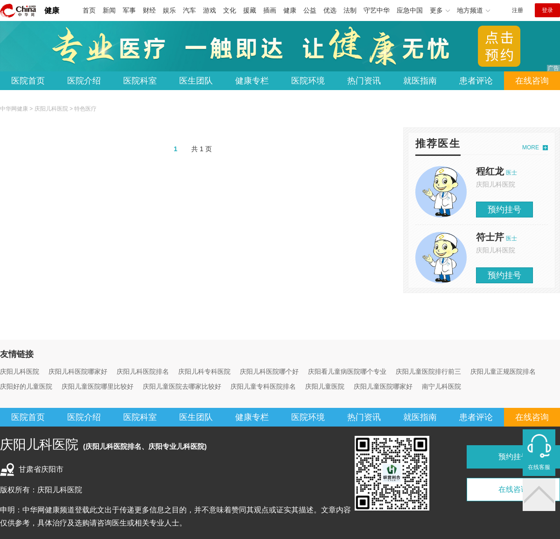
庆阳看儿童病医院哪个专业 (347, 371)
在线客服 (539, 467)
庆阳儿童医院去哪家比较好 (182, 386)
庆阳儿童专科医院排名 (263, 386)
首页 (89, 10)
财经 (149, 10)
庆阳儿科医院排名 (143, 371)
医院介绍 (84, 80)
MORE (530, 147)
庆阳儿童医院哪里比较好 (97, 386)
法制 (350, 10)
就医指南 (420, 80)
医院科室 (140, 80)
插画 (269, 10)
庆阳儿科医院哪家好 (78, 371)
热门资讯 (364, 80)
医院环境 (308, 80)
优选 (329, 10)
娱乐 (169, 10)
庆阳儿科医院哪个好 (269, 371)
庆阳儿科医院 (51, 108)
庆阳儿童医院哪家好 (383, 386)
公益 (309, 10)
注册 (517, 10)
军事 (129, 10)
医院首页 (28, 80)
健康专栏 (252, 80)
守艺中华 (377, 10)
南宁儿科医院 (441, 386)
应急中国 (410, 10)
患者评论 (476, 80)
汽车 (189, 10)
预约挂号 (504, 209)
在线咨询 (532, 80)
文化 (229, 10)
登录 (547, 10)
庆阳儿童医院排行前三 (428, 371)
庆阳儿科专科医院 (204, 371)
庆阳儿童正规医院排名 (503, 371)
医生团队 (196, 80)
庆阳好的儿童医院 (26, 386)
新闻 (109, 10)
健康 (51, 10)
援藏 (249, 10)
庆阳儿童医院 (324, 386)
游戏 (209, 10)
